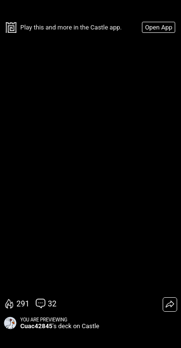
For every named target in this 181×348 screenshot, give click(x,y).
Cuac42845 (36, 326)
